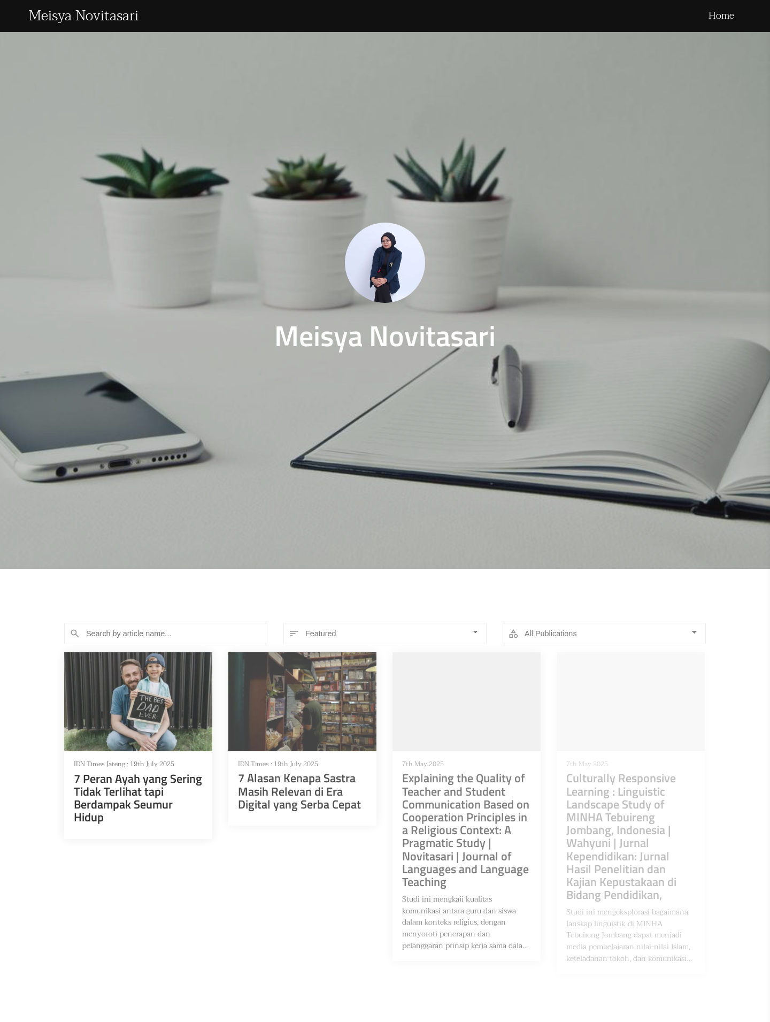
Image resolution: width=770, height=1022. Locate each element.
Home (721, 15)
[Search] (165, 633)
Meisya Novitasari (83, 16)
